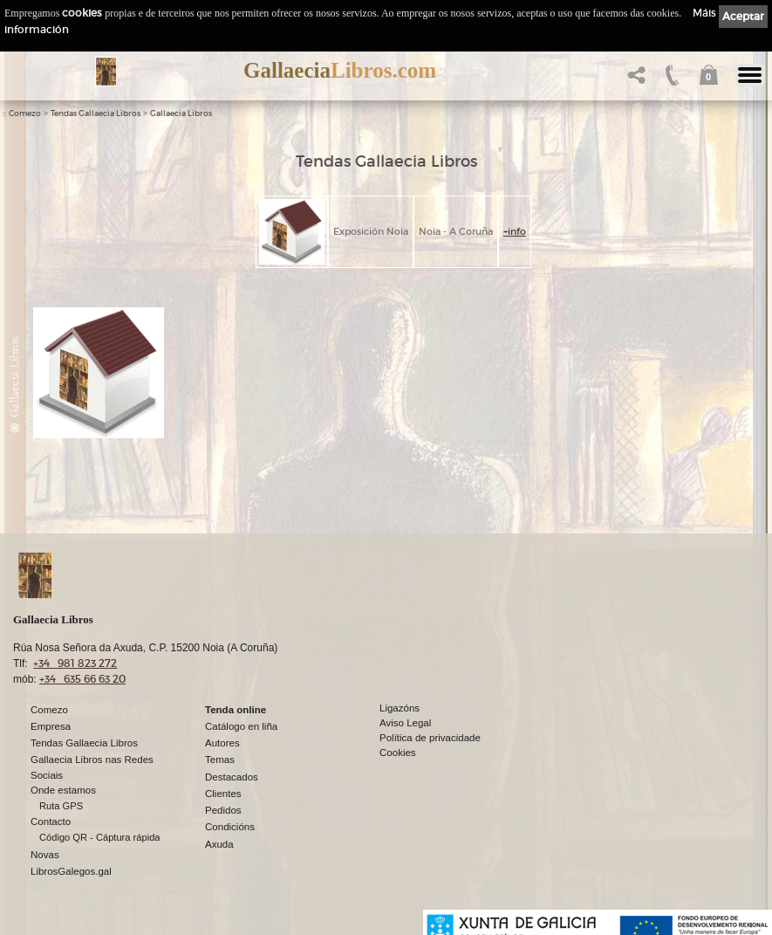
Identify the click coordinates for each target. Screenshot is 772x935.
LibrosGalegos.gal (71, 871)
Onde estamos (63, 790)
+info (514, 231)
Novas (45, 854)
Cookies (397, 752)
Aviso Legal (405, 723)
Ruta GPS (61, 806)
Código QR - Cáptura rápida (100, 837)
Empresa (51, 726)
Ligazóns (399, 708)
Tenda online (235, 710)
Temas (220, 759)
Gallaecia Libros (181, 113)
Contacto (51, 821)
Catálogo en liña (241, 726)
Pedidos (223, 810)
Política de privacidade (430, 737)
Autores (222, 743)
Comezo (25, 113)
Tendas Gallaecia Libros (95, 113)
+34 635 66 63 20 (82, 678)
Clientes (223, 793)
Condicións (230, 827)
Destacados (231, 777)
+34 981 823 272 (75, 663)
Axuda (219, 844)
